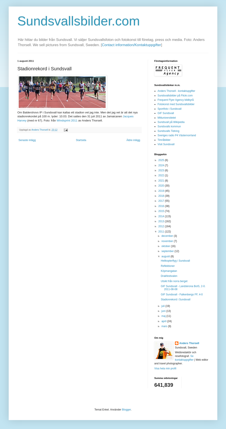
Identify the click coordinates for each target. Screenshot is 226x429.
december (167, 235)
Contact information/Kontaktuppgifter (131, 45)
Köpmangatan (169, 271)
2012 (161, 226)
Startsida (81, 140)
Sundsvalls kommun (169, 126)
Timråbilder (164, 139)
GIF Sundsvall (166, 113)
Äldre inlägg (133, 140)
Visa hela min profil (165, 368)
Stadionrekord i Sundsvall (175, 299)
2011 (161, 231)
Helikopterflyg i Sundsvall (175, 260)
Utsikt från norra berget (174, 281)
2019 (161, 190)
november (167, 241)
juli (163, 306)
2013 (161, 221)
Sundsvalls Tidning (168, 131)
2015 (161, 211)
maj (163, 316)
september (167, 251)
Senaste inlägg (27, 140)
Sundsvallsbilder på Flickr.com (175, 95)
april (164, 321)
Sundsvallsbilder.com (78, 21)
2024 (161, 165)
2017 (161, 200)
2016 (161, 206)
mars (164, 326)
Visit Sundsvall (166, 144)
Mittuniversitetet (167, 117)
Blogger (126, 409)
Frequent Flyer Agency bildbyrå (176, 99)
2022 (161, 175)
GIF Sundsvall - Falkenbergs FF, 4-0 (182, 294)
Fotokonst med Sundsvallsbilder (176, 104)
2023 (161, 170)
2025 (161, 160)
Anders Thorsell (40, 129)
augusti (166, 256)
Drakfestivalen (169, 276)
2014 (161, 216)
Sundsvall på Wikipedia (171, 122)
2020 (161, 185)
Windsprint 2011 (67, 120)
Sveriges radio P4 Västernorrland (177, 135)
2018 (161, 195)
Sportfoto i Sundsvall (169, 108)
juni (163, 311)
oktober (166, 246)
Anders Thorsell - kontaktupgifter (176, 91)
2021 (161, 180)
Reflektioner (168, 265)
